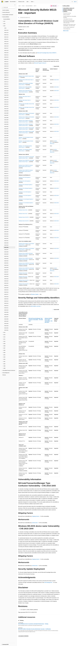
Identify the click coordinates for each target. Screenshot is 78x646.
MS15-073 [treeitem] (6, 169)
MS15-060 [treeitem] (6, 198)
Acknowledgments (48, 582)
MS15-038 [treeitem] (6, 247)
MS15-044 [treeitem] (6, 233)
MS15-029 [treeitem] (6, 267)
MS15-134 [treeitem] (6, 32)
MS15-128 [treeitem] (6, 45)
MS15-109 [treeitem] (6, 88)
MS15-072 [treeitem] (6, 171)
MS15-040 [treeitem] (6, 242)
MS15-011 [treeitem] (6, 307)
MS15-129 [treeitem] (6, 43)
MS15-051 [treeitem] (6, 218)
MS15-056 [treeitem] (6, 207)
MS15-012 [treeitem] (6, 305)
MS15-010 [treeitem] (6, 310)
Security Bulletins (29, 5)
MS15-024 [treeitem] (6, 278)
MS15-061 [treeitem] (6, 195)
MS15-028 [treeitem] (6, 269)
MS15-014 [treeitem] (6, 301)
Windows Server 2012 (23, 213)
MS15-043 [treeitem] (6, 236)
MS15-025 (56, 79)
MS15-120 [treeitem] (6, 63)
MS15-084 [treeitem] (6, 144)
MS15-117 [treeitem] (6, 70)
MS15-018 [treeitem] (6, 292)
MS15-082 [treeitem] (6, 148)
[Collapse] (15, 5)
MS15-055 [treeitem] (6, 209)
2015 (35, 5)
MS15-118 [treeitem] (6, 68)
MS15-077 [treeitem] (6, 160)
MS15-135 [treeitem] (6, 30)
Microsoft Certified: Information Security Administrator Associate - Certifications (34, 629)
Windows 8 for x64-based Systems (25, 184)
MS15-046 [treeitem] (6, 229)
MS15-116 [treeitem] (6, 72)
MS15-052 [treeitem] (6, 216)
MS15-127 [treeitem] (6, 48)
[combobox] (8, 7)
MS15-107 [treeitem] (6, 92)
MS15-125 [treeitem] (6, 52)
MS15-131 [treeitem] (6, 39)
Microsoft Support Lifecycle (40, 63)
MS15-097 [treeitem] (6, 115)
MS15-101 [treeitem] (6, 106)
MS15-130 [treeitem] (6, 41)
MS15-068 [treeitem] (6, 180)
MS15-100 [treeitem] (6, 108)
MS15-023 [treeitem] (6, 280)
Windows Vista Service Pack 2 (24, 96)
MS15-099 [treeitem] (6, 110)
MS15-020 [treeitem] (6, 287)
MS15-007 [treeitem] (6, 316)
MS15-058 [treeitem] (6, 202)
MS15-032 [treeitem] (6, 260)
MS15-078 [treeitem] (6, 157)
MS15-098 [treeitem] (6, 113)
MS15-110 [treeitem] (6, 86)
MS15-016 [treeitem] (6, 296)
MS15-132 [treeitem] (6, 37)
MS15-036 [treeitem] (6, 251)
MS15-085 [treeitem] (6, 142)
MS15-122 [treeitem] (6, 59)
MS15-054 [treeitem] (6, 211)
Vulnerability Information (67, 19)
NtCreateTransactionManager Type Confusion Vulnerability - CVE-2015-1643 (69, 21)
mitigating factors (35, 516)
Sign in (75, 1)
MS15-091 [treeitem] (6, 128)
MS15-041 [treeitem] (6, 240)
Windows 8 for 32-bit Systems (24, 177)
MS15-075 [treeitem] (6, 164)
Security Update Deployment (68, 27)
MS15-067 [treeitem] (6, 182)
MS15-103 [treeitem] (6, 101)
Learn (19, 5)
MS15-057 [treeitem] (6, 204)
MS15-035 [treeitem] (6, 254)
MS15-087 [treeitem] (6, 137)
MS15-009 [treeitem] (6, 312)
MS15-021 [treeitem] (6, 285)
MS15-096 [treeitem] (6, 117)
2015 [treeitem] (5, 28)
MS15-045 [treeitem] (6, 231)
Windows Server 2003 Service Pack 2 (26, 79)
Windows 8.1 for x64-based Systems (26, 199)
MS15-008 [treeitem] (6, 314)
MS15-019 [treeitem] (6, 289)
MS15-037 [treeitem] (6, 249)
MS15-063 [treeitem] (6, 191)
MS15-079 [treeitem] (6, 155)
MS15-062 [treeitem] (6, 193)
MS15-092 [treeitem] (6, 126)
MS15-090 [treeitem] (6, 131)
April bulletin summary (35, 306)
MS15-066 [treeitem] (6, 184)
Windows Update (34, 294)
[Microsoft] (2, 1)
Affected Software (66, 14)
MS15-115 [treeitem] (6, 75)
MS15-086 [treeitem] (6, 139)
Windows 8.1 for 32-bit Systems (25, 191)
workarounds (35, 522)
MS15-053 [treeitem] (6, 213)
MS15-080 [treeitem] (6, 153)
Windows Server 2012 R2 (23, 217)
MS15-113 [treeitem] (6, 79)
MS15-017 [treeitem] (6, 294)
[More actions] (59, 6)
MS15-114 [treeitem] (6, 77)
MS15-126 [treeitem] (6, 50)
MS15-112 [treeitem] (6, 81)
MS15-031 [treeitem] (6, 263)
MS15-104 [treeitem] (6, 99)
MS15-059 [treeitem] (6, 200)
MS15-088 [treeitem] (6, 135)
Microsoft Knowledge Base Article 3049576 (46, 52)
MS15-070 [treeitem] (6, 175)
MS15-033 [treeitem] (6, 258)
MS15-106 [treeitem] (6, 95)
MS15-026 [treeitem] (6, 274)
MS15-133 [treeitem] (6, 34)
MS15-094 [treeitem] (6, 122)
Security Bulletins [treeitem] (6, 19)
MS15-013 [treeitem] (6, 303)
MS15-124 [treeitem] (6, 54)
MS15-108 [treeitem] (6, 90)
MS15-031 (52, 143)
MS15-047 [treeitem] (6, 227)
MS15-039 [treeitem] (6, 245)
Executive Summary (67, 13)
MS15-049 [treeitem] (6, 222)
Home (23, 5)
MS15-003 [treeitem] (6, 325)
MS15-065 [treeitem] (6, 186)
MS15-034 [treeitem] (6, 256)
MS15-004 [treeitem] (6, 323)
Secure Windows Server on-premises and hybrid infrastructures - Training (33, 623)
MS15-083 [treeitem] (6, 146)
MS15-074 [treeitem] (6, 166)
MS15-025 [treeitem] (6, 276)
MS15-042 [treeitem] (6, 238)
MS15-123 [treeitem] (6, 57)
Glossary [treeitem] (4, 374)
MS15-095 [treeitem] (6, 119)
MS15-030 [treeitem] (6, 265)
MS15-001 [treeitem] (6, 330)
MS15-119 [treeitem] (6, 66)
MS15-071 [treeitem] (6, 173)
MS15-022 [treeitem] (6, 283)
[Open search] (72, 2)
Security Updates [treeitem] (5, 10)
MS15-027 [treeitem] (6, 271)
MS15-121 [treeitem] (6, 61)
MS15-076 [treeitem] (6, 162)
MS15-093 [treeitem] (6, 124)
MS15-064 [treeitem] (6, 189)
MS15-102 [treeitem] (6, 104)
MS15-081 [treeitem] (6, 151)
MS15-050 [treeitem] (6, 220)
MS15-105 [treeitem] (6, 97)
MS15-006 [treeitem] (6, 319)
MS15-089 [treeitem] (6, 133)
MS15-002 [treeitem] (6, 327)
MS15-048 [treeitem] (6, 225)
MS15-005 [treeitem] (6, 321)
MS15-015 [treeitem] (6, 298)
